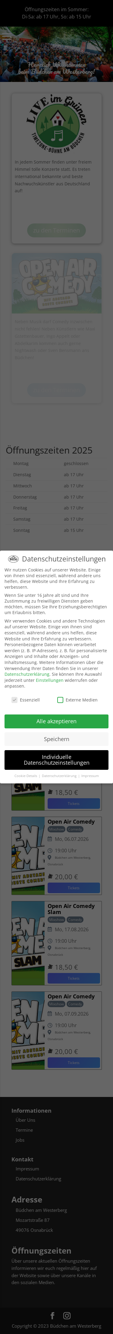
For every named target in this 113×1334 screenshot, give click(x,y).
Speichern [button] (56, 739)
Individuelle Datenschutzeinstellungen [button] (56, 759)
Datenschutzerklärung (27, 674)
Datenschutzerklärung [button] (59, 776)
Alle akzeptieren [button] (56, 721)
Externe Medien (77, 700)
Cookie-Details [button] (26, 776)
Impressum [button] (90, 776)
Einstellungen (50, 680)
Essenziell (25, 700)
